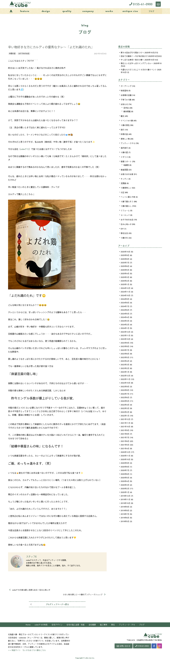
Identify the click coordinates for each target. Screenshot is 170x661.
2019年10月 (125, 498)
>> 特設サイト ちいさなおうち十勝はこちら (27, 650)
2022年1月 (125, 411)
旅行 (122, 129)
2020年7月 (125, 465)
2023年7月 (125, 347)
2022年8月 (125, 386)
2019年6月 (125, 512)
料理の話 (12, 53)
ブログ (141, 625)
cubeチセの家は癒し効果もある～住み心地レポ (29, 590)
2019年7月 (125, 508)
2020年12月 (125, 447)
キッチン (124, 177)
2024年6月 (125, 307)
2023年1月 (125, 368)
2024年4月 (125, 314)
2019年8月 (125, 505)
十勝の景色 (125, 124)
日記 (122, 191)
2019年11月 (125, 494)
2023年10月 (125, 336)
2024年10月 (125, 293)
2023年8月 (125, 343)
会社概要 (92, 625)
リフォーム (125, 209)
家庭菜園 (124, 168)
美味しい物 (125, 138)
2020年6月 (125, 469)
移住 (113, 625)
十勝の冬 (124, 236)
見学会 (126, 107)
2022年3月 (125, 404)
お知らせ (124, 104)
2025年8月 (125, 257)
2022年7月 (125, 390)
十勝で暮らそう (127, 200)
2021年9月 (125, 426)
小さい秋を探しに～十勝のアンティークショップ (84, 595)
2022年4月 (125, 401)
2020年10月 (125, 454)
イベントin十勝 (127, 120)
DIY (122, 227)
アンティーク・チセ (127, 625)
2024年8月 (125, 300)
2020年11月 (125, 451)
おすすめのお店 (23, 53)
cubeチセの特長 (41, 625)
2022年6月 (125, 393)
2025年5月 (125, 268)
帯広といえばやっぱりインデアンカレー (137, 63)
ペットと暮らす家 (128, 195)
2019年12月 (125, 490)
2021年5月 (125, 440)
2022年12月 (125, 372)
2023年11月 (125, 332)
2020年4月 (125, 476)
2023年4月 (125, 357)
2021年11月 (125, 418)
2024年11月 (125, 289)
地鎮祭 (126, 164)
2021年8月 (125, 429)
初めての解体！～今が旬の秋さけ (134, 56)
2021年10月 (125, 422)
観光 (122, 115)
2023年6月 (125, 350)
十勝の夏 (124, 151)
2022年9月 (125, 383)
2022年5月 (125, 397)
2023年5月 (125, 354)
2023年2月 (125, 365)
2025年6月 (125, 264)
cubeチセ (24, 149)
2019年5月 (125, 515)
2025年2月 (125, 278)
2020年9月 (125, 458)
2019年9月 (125, 501)
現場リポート (126, 160)
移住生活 (124, 231)
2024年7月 (125, 304)
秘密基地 (124, 90)
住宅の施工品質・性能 (76, 625)
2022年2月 (125, 408)
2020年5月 (125, 472)
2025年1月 (125, 282)
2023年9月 (125, 339)
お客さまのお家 (127, 173)
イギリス (124, 156)
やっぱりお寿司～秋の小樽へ (132, 60)
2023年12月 (125, 329)
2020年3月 (125, 480)
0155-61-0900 (140, 4)
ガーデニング (126, 86)
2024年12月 (125, 286)
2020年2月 (125, 483)
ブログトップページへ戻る (57, 604)
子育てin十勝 (126, 99)
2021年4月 (125, 444)
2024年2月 (125, 321)
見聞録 (123, 182)
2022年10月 (125, 379)
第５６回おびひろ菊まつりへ (132, 52)
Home (28, 625)
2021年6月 (125, 436)
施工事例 (103, 625)
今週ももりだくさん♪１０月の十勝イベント (139, 69)
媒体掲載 (127, 111)
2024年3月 (125, 318)
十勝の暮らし (126, 204)
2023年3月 (125, 361)
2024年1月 (125, 325)
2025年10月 (125, 250)
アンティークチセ (128, 142)
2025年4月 (125, 271)
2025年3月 (125, 275)
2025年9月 (125, 253)
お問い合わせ (122, 646)
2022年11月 (125, 375)
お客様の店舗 (126, 95)
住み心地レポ (126, 222)
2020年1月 (125, 487)
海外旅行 (124, 147)
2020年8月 (125, 462)
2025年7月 (125, 260)
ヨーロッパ (125, 213)
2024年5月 (125, 311)
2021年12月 (125, 415)
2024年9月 (125, 296)
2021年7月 (125, 433)
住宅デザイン (57, 625)
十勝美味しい (126, 186)
